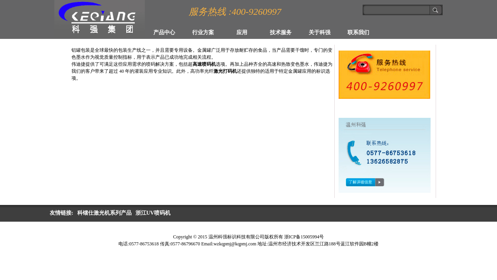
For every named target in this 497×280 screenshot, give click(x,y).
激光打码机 (225, 71)
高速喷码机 (204, 64)
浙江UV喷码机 (153, 213)
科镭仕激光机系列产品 (104, 213)
